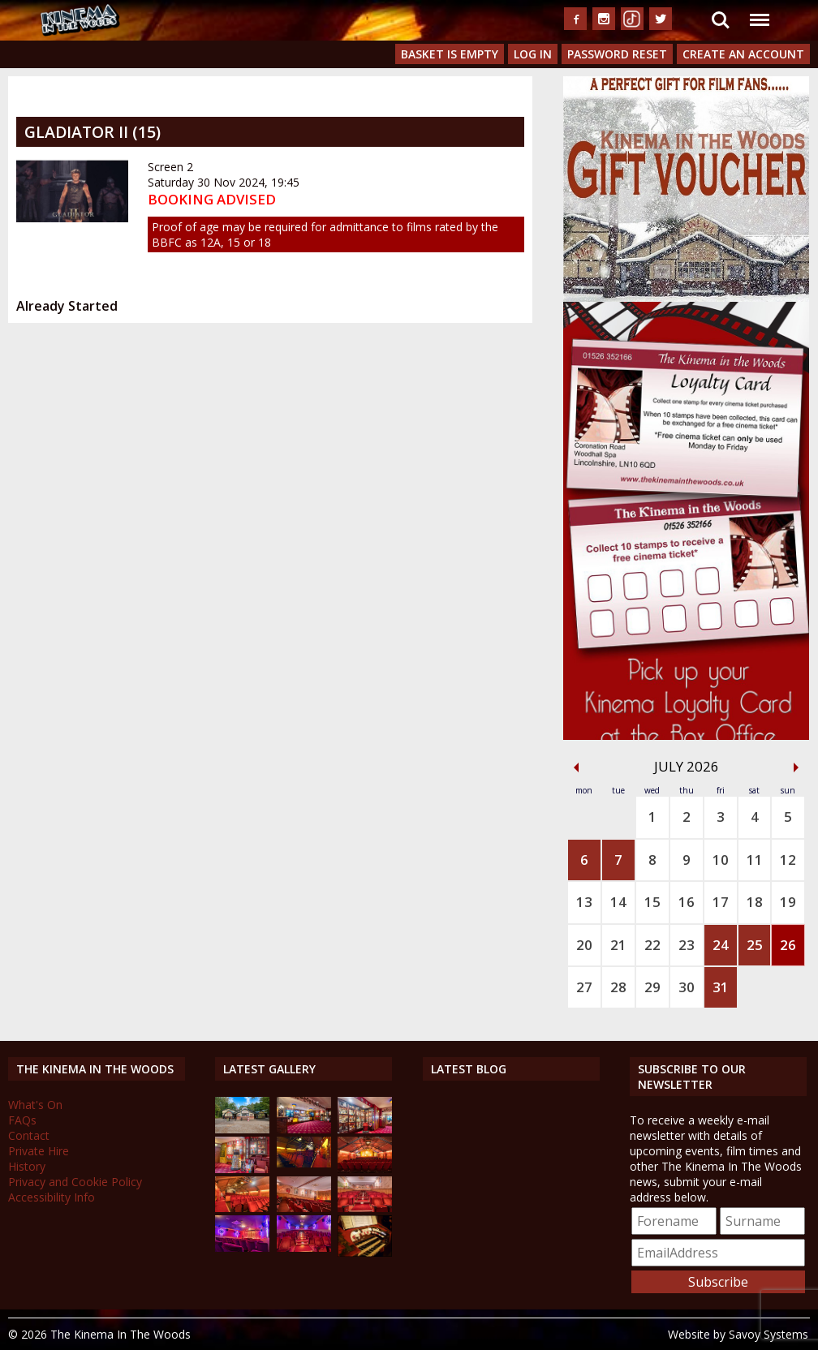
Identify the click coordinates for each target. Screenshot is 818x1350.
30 (686, 987)
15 (652, 901)
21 (618, 944)
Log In (533, 54)
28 (618, 987)
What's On (35, 1104)
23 (686, 944)
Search (720, 20)
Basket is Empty (449, 54)
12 (788, 859)
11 (755, 859)
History (26, 1166)
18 (755, 901)
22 (652, 944)
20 (584, 944)
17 (721, 901)
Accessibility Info (51, 1197)
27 (584, 987)
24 (721, 944)
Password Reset (617, 54)
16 (686, 901)
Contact (29, 1135)
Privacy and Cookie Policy (75, 1181)
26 (788, 944)
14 (618, 901)
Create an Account (743, 54)
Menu (759, 11)
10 (721, 859)
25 (755, 944)
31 (721, 987)
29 (652, 987)
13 (584, 901)
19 (788, 901)
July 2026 (686, 766)
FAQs (22, 1120)
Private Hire (38, 1151)
